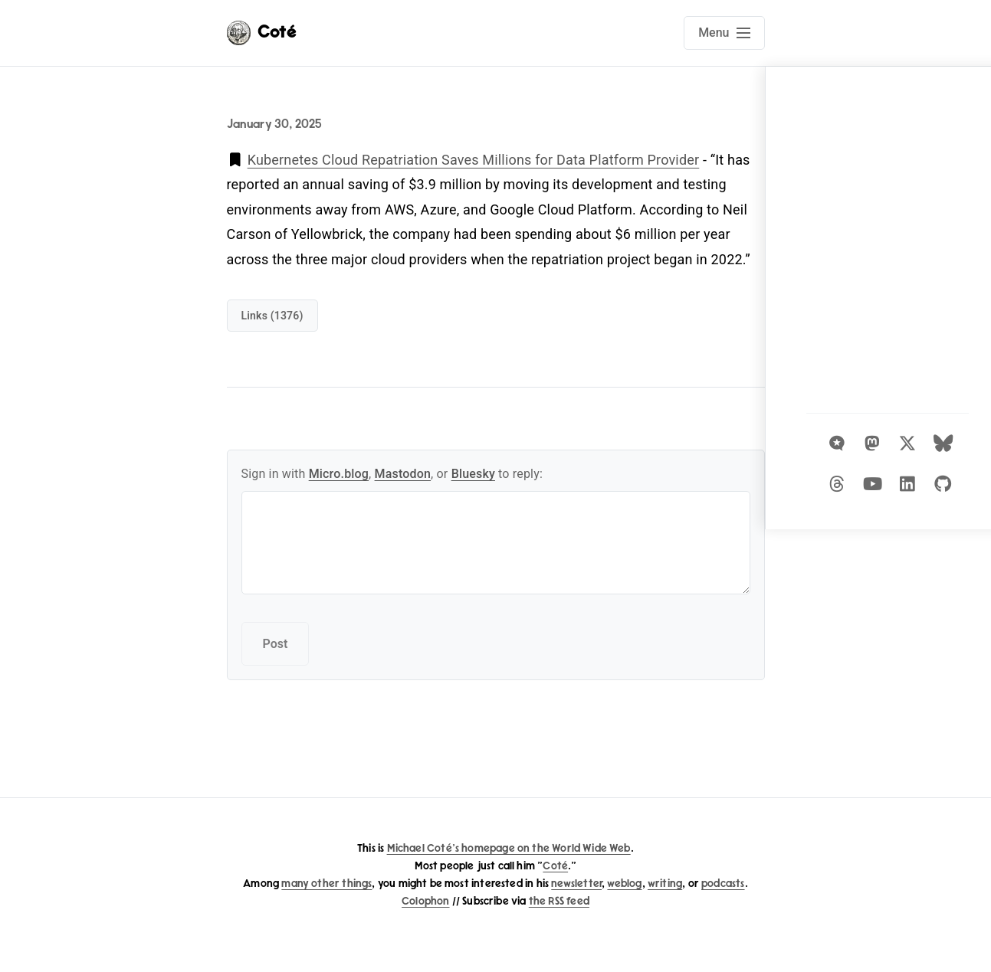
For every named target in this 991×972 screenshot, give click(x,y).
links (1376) (272, 315)
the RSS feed (559, 901)
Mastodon (403, 473)
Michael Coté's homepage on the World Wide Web (509, 848)
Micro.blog (339, 473)
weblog (624, 883)
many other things (326, 883)
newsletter (576, 883)
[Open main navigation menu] (724, 33)
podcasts (722, 883)
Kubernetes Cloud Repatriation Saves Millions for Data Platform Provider (474, 160)
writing (665, 883)
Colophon (425, 901)
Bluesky (473, 473)
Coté (555, 866)
